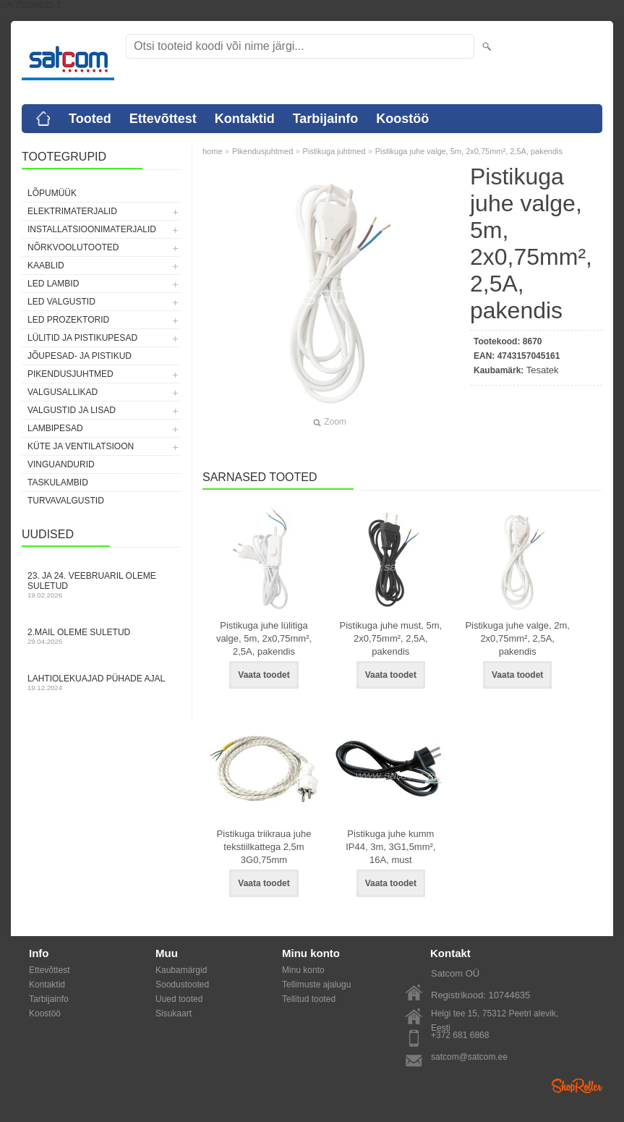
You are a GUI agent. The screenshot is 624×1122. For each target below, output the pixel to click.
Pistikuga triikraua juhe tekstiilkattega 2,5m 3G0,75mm (264, 846)
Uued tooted (178, 999)
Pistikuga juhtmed (334, 151)
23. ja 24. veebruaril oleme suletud (101, 585)
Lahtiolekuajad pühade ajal (101, 682)
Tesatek (542, 370)
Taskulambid (57, 482)
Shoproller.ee (577, 1086)
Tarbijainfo (326, 118)
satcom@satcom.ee (469, 1057)
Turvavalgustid (65, 501)
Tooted (90, 118)
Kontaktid (245, 118)
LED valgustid (61, 302)
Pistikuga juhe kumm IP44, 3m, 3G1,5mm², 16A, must (390, 846)
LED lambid (53, 284)
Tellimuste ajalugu (316, 984)
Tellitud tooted (308, 999)
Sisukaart (173, 1013)
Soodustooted (182, 984)
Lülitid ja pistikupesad (82, 338)
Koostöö (402, 118)
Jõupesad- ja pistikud (79, 356)
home (212, 151)
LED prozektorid (68, 320)
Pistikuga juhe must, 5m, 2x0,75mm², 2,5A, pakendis (391, 638)
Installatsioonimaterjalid (91, 229)
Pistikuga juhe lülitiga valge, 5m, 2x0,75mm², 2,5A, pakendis (264, 638)
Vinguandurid (61, 464)
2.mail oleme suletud (101, 636)
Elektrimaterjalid (72, 211)
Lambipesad (55, 428)
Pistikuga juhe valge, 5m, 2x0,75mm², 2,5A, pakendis (469, 151)
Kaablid (45, 265)
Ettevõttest (163, 118)
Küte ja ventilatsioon (80, 446)
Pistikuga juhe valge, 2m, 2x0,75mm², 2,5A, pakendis (517, 638)
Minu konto (303, 970)
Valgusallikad (62, 392)
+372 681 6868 (460, 1035)
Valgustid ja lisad (71, 410)
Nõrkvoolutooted (73, 247)
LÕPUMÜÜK (52, 193)
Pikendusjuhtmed (70, 374)
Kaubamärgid (181, 970)
